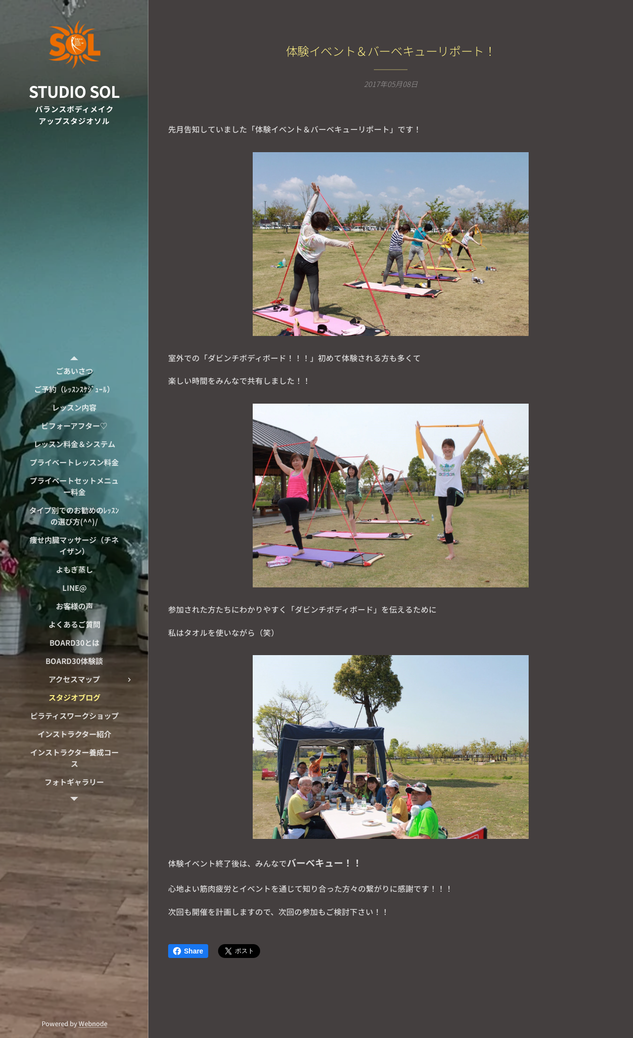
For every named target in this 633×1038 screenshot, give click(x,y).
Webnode (93, 1023)
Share (188, 951)
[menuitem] (74, 370)
